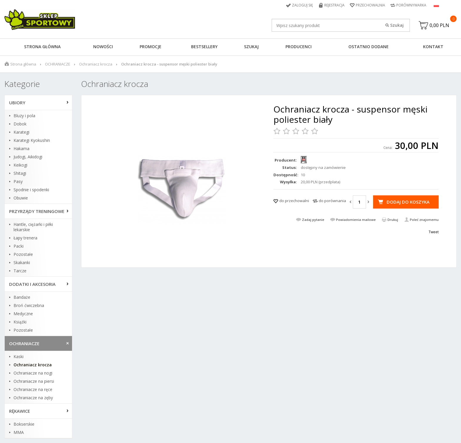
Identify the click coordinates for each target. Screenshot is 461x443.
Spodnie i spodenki (31, 189)
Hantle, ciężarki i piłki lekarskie (33, 227)
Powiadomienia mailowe (356, 219)
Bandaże (22, 297)
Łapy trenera (25, 238)
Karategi (21, 132)
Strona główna (42, 46)
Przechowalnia (370, 5)
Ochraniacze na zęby (33, 397)
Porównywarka (411, 5)
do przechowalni (294, 200)
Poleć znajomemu (424, 219)
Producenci (298, 46)
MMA (19, 432)
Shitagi (20, 173)
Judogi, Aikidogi (28, 157)
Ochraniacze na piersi (34, 381)
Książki (20, 322)
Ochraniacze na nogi (33, 373)
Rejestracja (334, 5)
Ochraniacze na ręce (33, 389)
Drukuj (392, 219)
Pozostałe (23, 254)
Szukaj (251, 46)
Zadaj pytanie (313, 219)
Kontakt (433, 46)
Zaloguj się (302, 5)
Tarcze (20, 270)
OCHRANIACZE (57, 64)
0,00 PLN (439, 25)
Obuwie (21, 198)
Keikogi (20, 165)
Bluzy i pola (24, 115)
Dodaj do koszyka (408, 202)
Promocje (150, 46)
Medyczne (23, 313)
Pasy (18, 181)
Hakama (21, 148)
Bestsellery (204, 46)
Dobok (20, 124)
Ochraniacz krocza (95, 64)
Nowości (103, 46)
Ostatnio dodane (368, 46)
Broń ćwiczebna (29, 305)
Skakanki (22, 262)
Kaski (19, 356)
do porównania (332, 200)
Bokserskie (24, 424)
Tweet (434, 231)
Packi (19, 246)
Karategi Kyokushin (32, 140)
